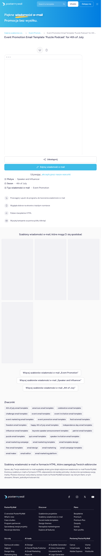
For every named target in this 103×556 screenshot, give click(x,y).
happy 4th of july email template (45, 425)
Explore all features (47, 530)
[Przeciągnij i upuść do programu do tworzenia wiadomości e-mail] (6, 198)
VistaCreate (75, 548)
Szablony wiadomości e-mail (51, 517)
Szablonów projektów (48, 514)
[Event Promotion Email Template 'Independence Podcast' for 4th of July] (17, 332)
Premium (77, 517)
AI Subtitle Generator (58, 545)
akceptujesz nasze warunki (56, 174)
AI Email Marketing (32, 551)
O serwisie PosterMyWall (14, 514)
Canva (72, 545)
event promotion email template (52, 419)
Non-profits (79, 530)
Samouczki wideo (11, 545)
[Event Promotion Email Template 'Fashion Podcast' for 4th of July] (50, 269)
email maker (11, 453)
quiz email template (37, 436)
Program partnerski (12, 523)
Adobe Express (76, 551)
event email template (41, 414)
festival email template (80, 419)
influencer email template (17, 431)
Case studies (9, 520)
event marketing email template (20, 419)
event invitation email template (68, 414)
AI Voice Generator (57, 548)
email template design (68, 442)
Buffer (87, 548)
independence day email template (77, 425)
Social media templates (48, 520)
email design (32, 448)
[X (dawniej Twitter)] (85, 497)
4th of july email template (17, 408)
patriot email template (82, 431)
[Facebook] (69, 497)
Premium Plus (79, 520)
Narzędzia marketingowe (49, 526)
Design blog (9, 551)
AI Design (29, 545)
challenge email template (16, 414)
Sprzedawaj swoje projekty (15, 526)
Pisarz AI (28, 554)
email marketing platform (46, 453)
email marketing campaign (17, 442)
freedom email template (16, 425)
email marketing (49, 448)
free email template (14, 448)
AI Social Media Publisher (35, 548)
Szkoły (76, 526)
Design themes (45, 523)
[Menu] (97, 4)
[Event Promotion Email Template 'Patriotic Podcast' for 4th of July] (83, 269)
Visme (87, 545)
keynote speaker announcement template (50, 431)
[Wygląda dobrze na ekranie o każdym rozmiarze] (6, 205)
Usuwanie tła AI (55, 551)
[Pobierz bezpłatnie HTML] (6, 213)
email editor (26, 453)
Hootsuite (89, 551)
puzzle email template (15, 436)
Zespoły (77, 523)
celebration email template (69, 408)
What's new (9, 517)
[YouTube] (93, 497)
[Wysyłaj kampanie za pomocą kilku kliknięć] (6, 221)
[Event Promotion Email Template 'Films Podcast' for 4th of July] (17, 269)
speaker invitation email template (64, 436)
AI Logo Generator (56, 554)
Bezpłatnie (78, 514)
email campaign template (71, 448)
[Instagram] (77, 497)
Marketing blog (10, 554)
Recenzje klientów (12, 530)
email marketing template (44, 442)
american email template (43, 408)
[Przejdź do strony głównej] (11, 4)
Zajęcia (7, 548)
